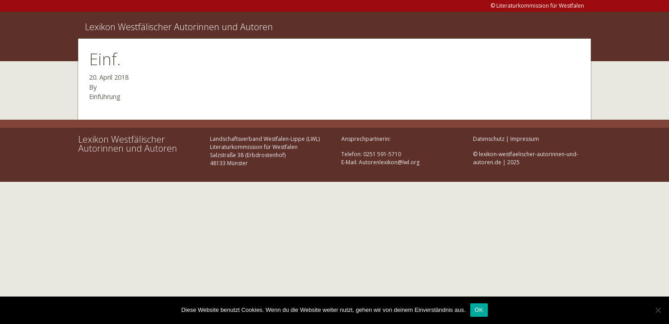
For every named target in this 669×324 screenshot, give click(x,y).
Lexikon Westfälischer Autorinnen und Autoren (179, 27)
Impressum (524, 139)
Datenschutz (488, 139)
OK (479, 309)
